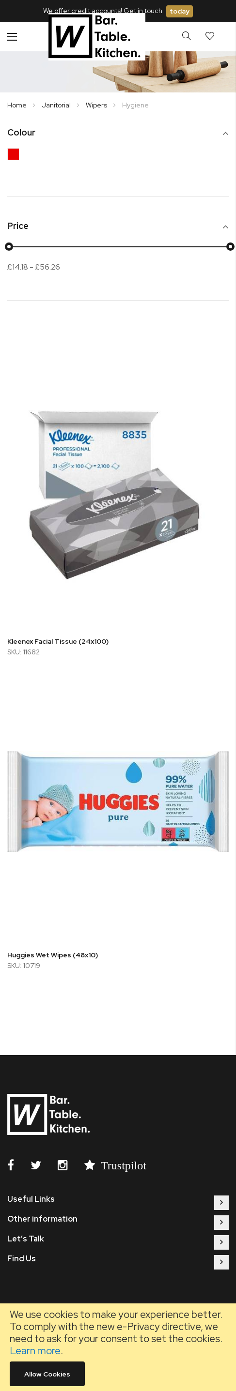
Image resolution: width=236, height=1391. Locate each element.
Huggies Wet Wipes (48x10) (52, 955)
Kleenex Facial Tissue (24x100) (58, 641)
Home (17, 105)
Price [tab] (18, 226)
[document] (118, 1347)
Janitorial (57, 105)
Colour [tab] (21, 133)
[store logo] (97, 36)
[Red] (15, 156)
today (179, 11)
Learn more (35, 1350)
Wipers (97, 105)
